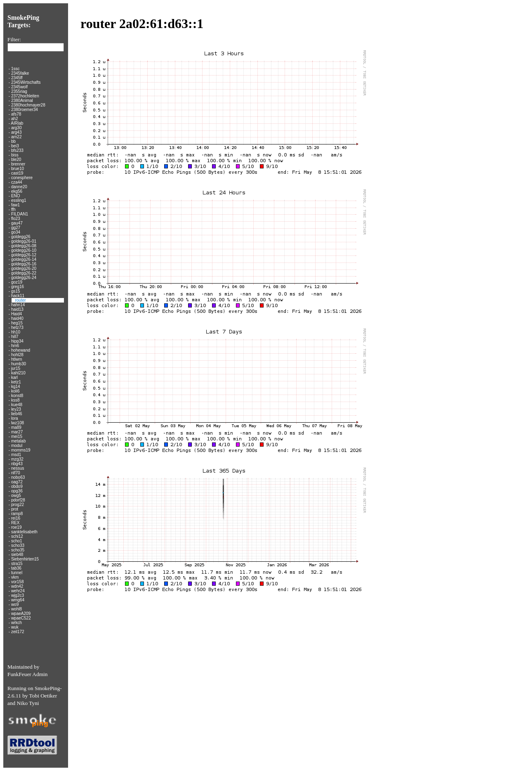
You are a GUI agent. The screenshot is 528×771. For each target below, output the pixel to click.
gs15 (15, 291)
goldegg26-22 (23, 273)
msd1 (16, 454)
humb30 (18, 364)
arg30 (16, 127)
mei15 (16, 436)
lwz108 (17, 423)
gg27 (15, 227)
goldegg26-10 (23, 250)
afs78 (16, 114)
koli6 (15, 391)
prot (14, 509)
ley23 (16, 409)
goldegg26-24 (23, 277)
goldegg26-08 (23, 246)
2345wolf (19, 87)
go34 (15, 232)
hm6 (15, 345)
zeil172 (17, 631)
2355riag (19, 91)
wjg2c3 (17, 595)
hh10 (15, 332)
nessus (17, 468)
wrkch (16, 622)
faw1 (15, 205)
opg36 (17, 491)
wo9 (15, 604)
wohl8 (16, 609)
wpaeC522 (21, 618)
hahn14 (18, 305)
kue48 (16, 404)
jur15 (15, 368)
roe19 (16, 527)
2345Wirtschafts (26, 82)
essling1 (18, 200)
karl (14, 377)
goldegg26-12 (23, 255)
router (20, 300)
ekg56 (16, 191)
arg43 (16, 132)
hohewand (20, 350)
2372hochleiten (25, 96)
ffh (13, 209)
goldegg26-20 (23, 268)
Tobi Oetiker (43, 696)
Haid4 (16, 314)
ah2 (14, 118)
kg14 (15, 386)
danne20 (19, 186)
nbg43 (17, 463)
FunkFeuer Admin (27, 674)
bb (13, 141)
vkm (15, 577)
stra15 (17, 563)
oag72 (17, 482)
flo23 (15, 218)
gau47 (17, 223)
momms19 (21, 450)
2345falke (20, 73)
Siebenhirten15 (25, 559)
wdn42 (17, 586)
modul (16, 445)
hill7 (15, 336)
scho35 (17, 550)
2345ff (17, 78)
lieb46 (16, 414)
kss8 (15, 400)
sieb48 (17, 554)
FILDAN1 (19, 214)
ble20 (16, 159)
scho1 (16, 541)
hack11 (17, 295)
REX (15, 522)
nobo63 (18, 477)
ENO (15, 196)
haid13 (17, 309)
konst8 (17, 395)
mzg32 (17, 459)
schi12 (17, 536)
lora (14, 418)
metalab (18, 441)
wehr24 (18, 591)
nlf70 (15, 473)
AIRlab (17, 123)
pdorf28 (18, 500)
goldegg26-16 (23, 264)
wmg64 (17, 600)
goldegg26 (21, 236)
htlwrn (16, 359)
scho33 (17, 545)
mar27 (17, 432)
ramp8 (17, 513)
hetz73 (17, 327)
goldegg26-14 (23, 259)
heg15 (17, 323)
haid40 (17, 318)
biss (15, 155)
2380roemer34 (24, 109)
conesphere (22, 177)
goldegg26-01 (23, 241)
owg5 (16, 495)
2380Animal (22, 100)
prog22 (17, 504)
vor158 (17, 581)
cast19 (17, 173)
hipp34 (17, 341)
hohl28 (17, 354)
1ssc (15, 68)
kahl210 (18, 373)
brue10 (17, 168)
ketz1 (16, 382)
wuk (15, 627)
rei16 (15, 518)
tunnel (16, 572)
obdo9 (17, 486)
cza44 (16, 182)
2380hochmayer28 (28, 105)
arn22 (16, 137)
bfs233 (17, 150)
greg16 (17, 286)
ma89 (16, 427)
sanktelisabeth (24, 532)
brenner (18, 164)
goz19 (16, 282)
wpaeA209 (21, 613)
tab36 (16, 568)
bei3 (15, 146)
